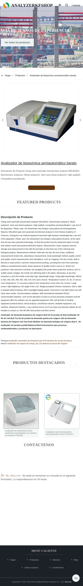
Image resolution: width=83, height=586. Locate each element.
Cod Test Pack (26, 322)
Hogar (8, 75)
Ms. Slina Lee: (11, 483)
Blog (77, 560)
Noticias (57, 560)
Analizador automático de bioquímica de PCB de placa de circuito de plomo (40, 341)
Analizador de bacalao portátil (14, 325)
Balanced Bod (34, 325)
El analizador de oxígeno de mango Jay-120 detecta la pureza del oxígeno (36, 343)
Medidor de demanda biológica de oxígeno (52, 322)
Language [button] (76, 5)
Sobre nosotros (32, 567)
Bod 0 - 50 (76, 322)
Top (76, 578)
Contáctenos (59, 567)
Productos (20, 75)
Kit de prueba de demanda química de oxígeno (39, 318)
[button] (60, 5)
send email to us (41, 187)
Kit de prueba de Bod (57, 315)
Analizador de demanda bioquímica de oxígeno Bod (24, 315)
